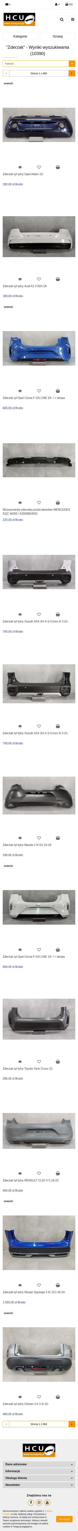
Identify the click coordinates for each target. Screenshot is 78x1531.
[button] (68, 4)
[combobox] (39, 64)
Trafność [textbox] (9, 63)
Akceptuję (64, 1519)
